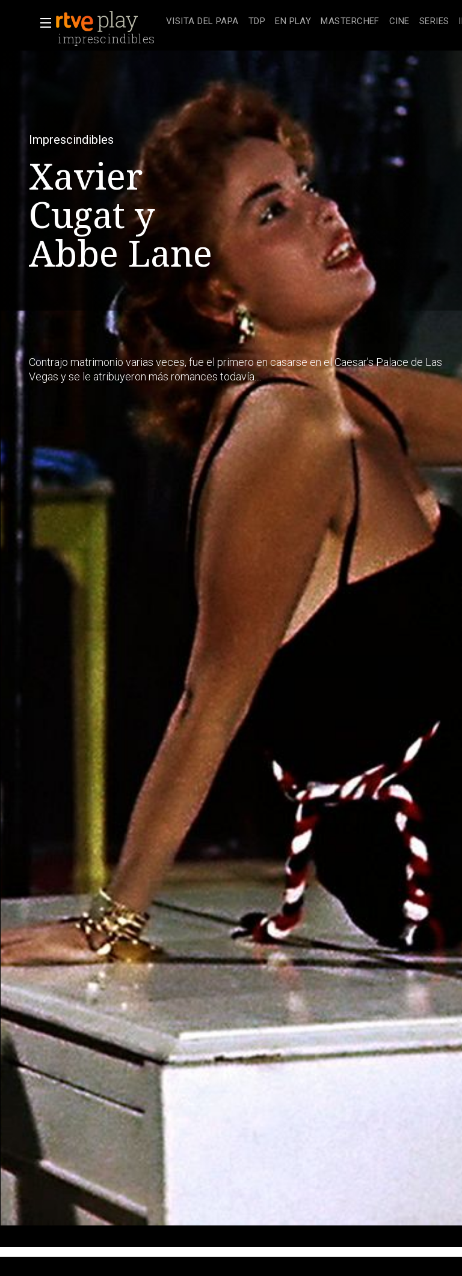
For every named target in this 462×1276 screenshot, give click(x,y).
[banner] (108, 22)
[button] (42, 23)
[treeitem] (202, 22)
